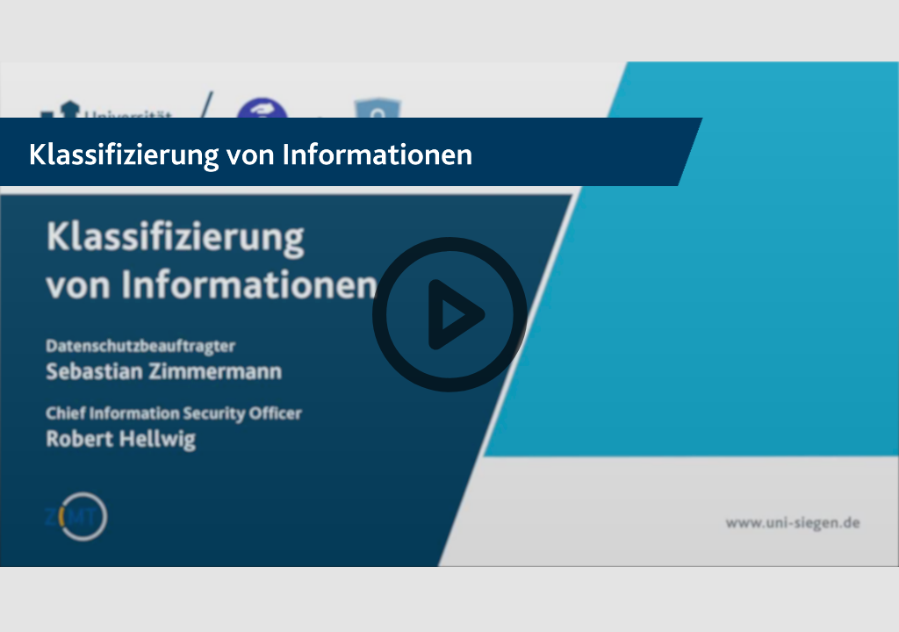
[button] (449, 316)
